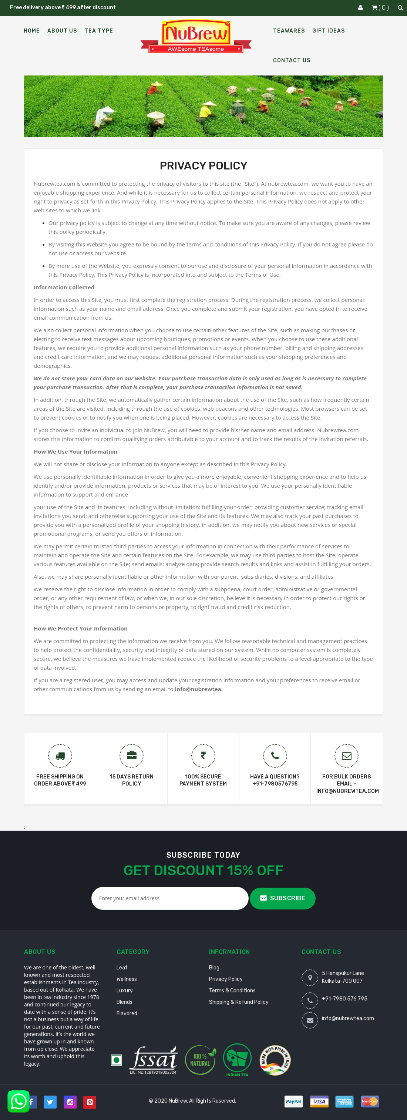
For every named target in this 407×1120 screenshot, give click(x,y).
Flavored (127, 1013)
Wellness (127, 979)
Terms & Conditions (232, 991)
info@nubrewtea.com (348, 1018)
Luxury (125, 991)
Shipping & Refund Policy (239, 1002)
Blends (124, 1002)
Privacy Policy (226, 979)
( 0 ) (380, 7)
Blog (214, 968)
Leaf (122, 968)
